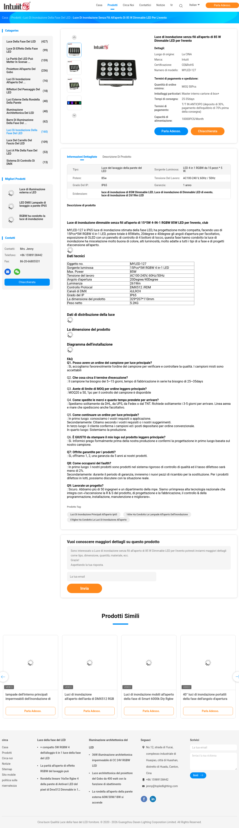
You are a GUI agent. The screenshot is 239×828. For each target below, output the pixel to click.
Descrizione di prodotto (116, 156)
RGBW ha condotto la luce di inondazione (32, 217)
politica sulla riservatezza (9, 783)
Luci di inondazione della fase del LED (27, 132)
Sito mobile (9, 774)
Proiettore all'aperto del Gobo (27, 70)
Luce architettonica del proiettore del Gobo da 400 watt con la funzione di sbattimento (112, 779)
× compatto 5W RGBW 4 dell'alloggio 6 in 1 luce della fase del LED (60, 753)
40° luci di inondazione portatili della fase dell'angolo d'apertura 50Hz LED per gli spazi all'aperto (205, 699)
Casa (5, 747)
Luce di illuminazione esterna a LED (32, 191)
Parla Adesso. (222, 5)
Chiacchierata (27, 282)
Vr (171, 5)
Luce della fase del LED (27, 41)
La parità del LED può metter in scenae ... (27, 60)
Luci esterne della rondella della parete (27, 101)
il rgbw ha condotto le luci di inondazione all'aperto (98, 519)
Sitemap (7, 769)
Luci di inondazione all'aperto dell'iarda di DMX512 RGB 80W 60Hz (89, 699)
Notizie (6, 763)
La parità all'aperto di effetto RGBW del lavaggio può (57, 768)
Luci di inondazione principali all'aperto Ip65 (93, 514)
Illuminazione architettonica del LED (27, 111)
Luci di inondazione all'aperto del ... (27, 81)
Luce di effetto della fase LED (27, 50)
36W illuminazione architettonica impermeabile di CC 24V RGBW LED (112, 760)
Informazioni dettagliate (82, 156)
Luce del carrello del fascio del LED (27, 142)
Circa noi (7, 758)
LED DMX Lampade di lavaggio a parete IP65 (33, 204)
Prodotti (7, 752)
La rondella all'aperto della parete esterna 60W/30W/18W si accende (112, 797)
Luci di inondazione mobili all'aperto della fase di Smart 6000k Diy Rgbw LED (149, 699)
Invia (84, 588)
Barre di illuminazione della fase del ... (27, 121)
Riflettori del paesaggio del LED (27, 91)
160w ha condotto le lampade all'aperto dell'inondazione (157, 514)
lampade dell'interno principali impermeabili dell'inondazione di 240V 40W (28, 699)
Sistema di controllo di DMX (27, 162)
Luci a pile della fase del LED (27, 152)
